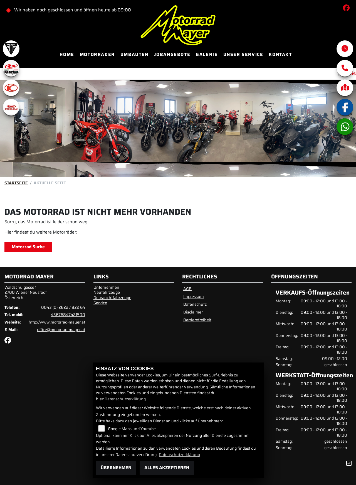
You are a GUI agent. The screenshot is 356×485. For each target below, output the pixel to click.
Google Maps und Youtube (132, 429)
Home (67, 54)
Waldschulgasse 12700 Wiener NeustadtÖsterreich (25, 292)
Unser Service (243, 54)
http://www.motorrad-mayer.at (57, 322)
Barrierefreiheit (197, 320)
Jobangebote (172, 54)
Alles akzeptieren (166, 467)
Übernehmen (116, 467)
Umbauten (134, 54)
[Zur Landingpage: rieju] (11, 107)
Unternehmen (106, 287)
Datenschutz (195, 304)
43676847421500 (68, 315)
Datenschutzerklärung (125, 399)
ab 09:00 (120, 9)
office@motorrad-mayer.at (61, 330)
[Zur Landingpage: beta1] (11, 68)
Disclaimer (193, 312)
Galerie (206, 54)
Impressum (193, 296)
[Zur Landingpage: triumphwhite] (11, 48)
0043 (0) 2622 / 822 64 (63, 307)
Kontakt (280, 54)
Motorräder (97, 54)
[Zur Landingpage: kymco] (11, 87)
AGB (187, 289)
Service (100, 303)
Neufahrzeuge (106, 292)
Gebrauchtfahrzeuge (112, 298)
